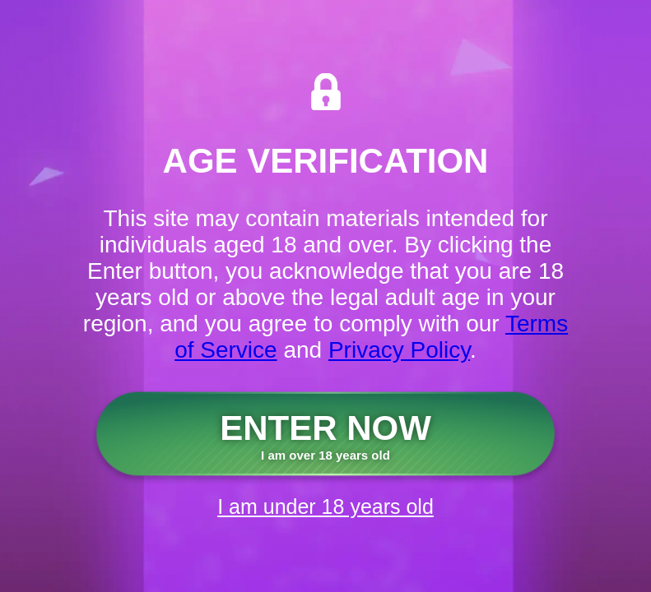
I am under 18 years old (325, 506)
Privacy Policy (399, 350)
